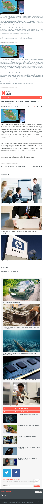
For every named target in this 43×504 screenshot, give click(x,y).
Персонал (6, 166)
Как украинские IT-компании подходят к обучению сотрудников (16, 203)
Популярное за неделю (21, 408)
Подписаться (37, 485)
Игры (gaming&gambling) (20, 166)
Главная (9, 103)
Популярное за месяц (21, 411)
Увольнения (11, 166)
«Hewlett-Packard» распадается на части (11, 260)
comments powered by (9, 271)
